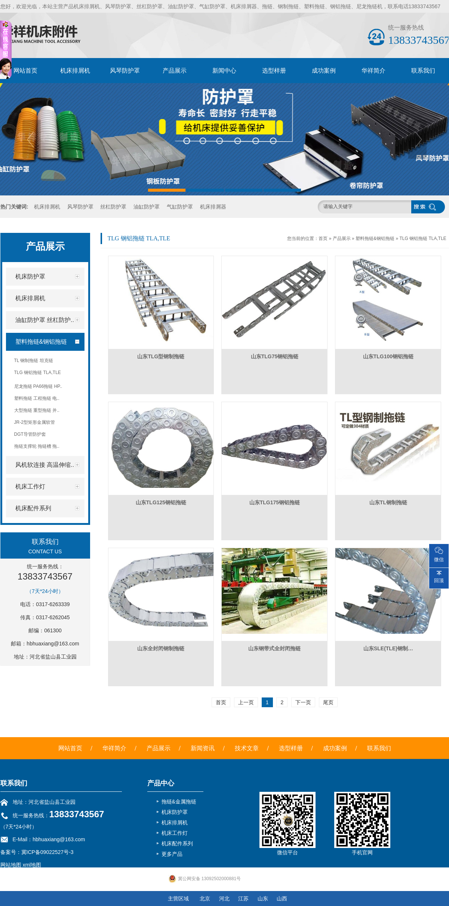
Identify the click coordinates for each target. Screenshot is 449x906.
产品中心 (160, 783)
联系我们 (423, 70)
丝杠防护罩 (113, 207)
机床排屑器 (213, 207)
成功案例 (324, 70)
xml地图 (31, 865)
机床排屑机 (75, 70)
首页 (323, 238)
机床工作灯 (175, 833)
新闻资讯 (203, 748)
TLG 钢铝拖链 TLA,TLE (422, 238)
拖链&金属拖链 (179, 802)
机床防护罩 (175, 812)
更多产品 (172, 854)
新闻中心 (224, 70)
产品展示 (175, 70)
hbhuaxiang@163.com (53, 644)
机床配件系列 (177, 843)
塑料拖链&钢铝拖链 (375, 238)
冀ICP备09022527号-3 (47, 852)
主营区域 (178, 899)
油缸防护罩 (146, 207)
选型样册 (274, 70)
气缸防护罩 (180, 207)
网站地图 (10, 865)
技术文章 (247, 748)
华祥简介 (373, 70)
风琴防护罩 (125, 70)
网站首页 (25, 70)
